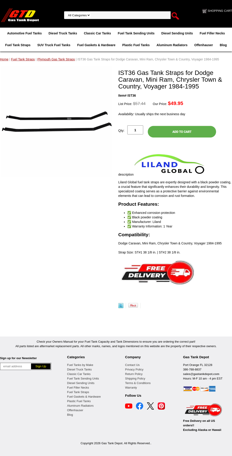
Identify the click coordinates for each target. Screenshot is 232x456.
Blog (223, 45)
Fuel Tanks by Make (80, 365)
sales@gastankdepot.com (201, 374)
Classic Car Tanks (97, 33)
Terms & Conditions (138, 383)
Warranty (131, 387)
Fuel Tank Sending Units (136, 33)
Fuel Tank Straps (18, 45)
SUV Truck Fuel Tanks (53, 45)
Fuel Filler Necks (212, 33)
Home (4, 59)
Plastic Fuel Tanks (136, 45)
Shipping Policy (135, 378)
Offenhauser (203, 45)
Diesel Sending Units (177, 33)
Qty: (121, 130)
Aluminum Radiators (172, 45)
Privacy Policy (134, 369)
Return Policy (134, 374)
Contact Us (132, 365)
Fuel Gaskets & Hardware (96, 45)
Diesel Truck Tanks (62, 33)
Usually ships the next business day (151, 114)
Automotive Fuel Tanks (24, 33)
